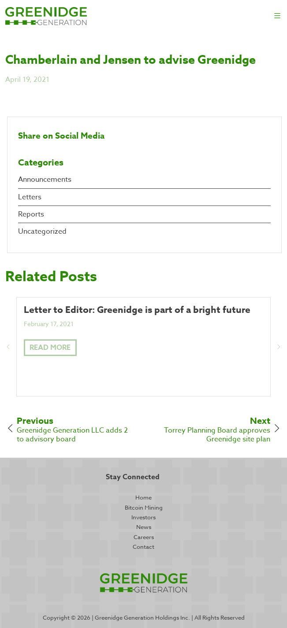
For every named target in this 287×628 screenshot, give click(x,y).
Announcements (44, 179)
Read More (50, 347)
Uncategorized (42, 231)
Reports (31, 214)
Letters (29, 197)
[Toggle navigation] (277, 16)
